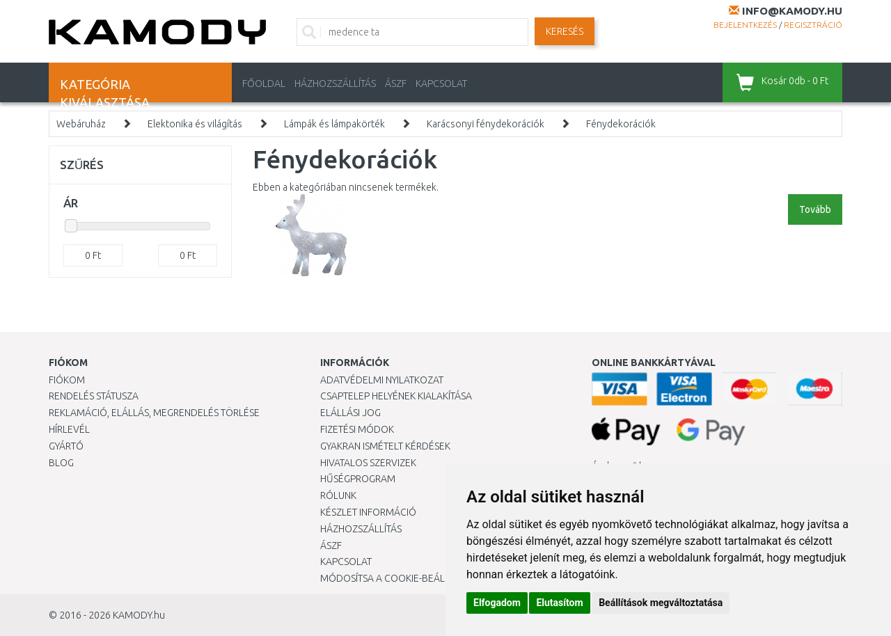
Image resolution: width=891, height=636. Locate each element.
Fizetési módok (357, 429)
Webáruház (81, 123)
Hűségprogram (357, 478)
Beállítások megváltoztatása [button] (661, 602)
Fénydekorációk (621, 123)
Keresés (564, 31)
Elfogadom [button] (497, 602)
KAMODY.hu (139, 615)
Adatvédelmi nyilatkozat (381, 379)
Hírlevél (69, 429)
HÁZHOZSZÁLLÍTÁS (335, 83)
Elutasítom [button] (559, 602)
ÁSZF (396, 83)
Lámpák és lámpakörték (334, 123)
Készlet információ (368, 512)
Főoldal (263, 83)
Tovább (815, 209)
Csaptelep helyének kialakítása (396, 396)
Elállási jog (350, 412)
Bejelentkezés (745, 24)
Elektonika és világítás (195, 123)
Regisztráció (813, 24)
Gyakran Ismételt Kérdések (385, 446)
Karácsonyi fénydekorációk (485, 123)
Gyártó (66, 446)
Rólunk (338, 495)
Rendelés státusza (94, 396)
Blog (61, 462)
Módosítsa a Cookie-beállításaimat (407, 578)
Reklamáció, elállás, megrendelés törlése (154, 412)
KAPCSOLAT (441, 83)
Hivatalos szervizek (368, 462)
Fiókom (67, 379)
